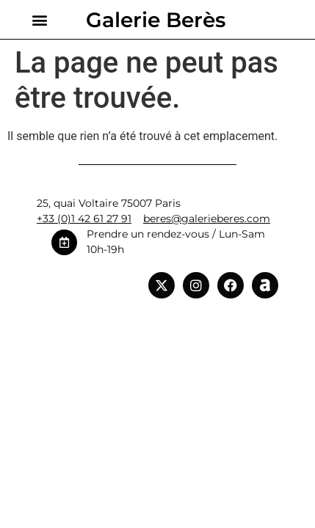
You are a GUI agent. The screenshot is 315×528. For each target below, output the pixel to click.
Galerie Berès (155, 19)
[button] (39, 19)
